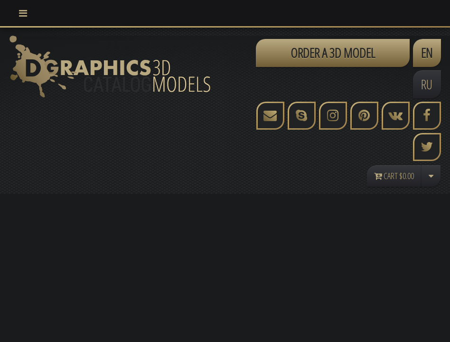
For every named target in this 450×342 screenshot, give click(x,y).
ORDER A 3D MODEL (333, 53)
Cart (394, 175)
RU (426, 84)
